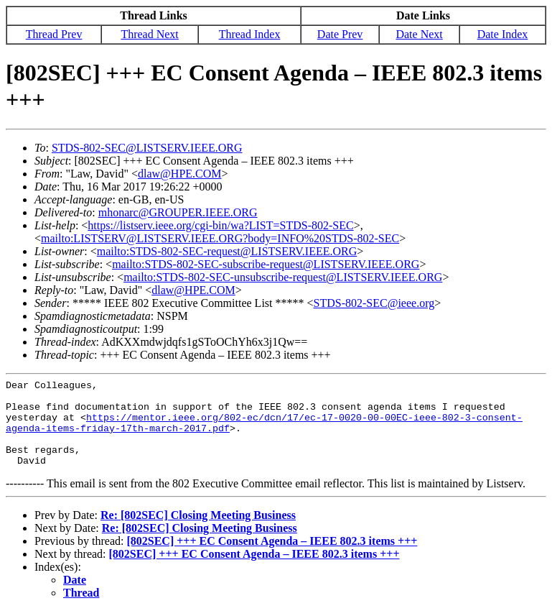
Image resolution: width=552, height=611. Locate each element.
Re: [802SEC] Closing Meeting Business (198, 515)
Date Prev (340, 34)
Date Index (502, 34)
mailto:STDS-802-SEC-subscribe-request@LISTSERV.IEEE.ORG (265, 264)
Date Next (419, 34)
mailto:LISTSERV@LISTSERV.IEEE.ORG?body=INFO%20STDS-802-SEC (220, 238)
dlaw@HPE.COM (180, 173)
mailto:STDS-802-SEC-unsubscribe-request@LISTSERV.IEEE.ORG (282, 277)
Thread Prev (54, 34)
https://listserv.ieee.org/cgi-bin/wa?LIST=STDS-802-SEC (220, 225)
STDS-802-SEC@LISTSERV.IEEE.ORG (147, 148)
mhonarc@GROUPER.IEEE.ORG (178, 212)
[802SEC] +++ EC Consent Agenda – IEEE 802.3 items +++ (271, 541)
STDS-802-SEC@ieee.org (374, 303)
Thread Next (149, 34)
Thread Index (250, 34)
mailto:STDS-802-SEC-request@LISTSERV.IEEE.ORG (227, 251)
